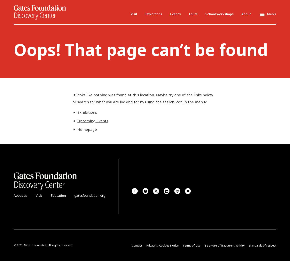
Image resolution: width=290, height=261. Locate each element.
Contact (137, 245)
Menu (271, 14)
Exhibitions (153, 14)
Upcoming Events (92, 120)
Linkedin (167, 191)
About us (20, 195)
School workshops (219, 14)
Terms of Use (191, 245)
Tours (193, 14)
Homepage (87, 129)
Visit (134, 14)
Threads (177, 191)
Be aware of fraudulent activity (225, 245)
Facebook (135, 191)
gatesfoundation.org (89, 195)
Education (58, 195)
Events (175, 14)
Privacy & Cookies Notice (162, 245)
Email (188, 191)
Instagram (145, 191)
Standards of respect (262, 245)
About (246, 14)
